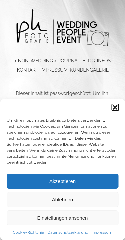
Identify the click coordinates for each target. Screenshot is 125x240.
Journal (69, 60)
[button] (115, 107)
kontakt (27, 70)
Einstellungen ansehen (62, 218)
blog (88, 60)
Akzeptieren (62, 181)
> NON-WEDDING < (35, 60)
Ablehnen (62, 199)
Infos (104, 60)
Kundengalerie (89, 70)
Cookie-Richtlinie (28, 232)
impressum (102, 232)
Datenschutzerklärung (67, 232)
